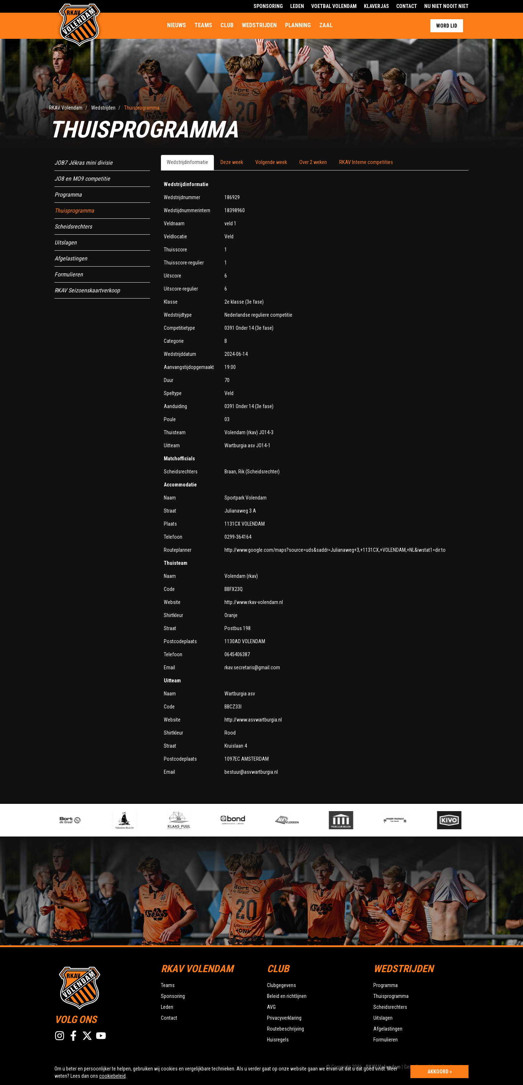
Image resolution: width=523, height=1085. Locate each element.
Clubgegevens (281, 985)
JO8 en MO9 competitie (82, 178)
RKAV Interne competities (366, 162)
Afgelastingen (70, 258)
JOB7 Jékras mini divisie (83, 162)
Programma (68, 194)
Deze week (231, 162)
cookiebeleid (112, 1076)
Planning (298, 25)
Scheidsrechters (73, 226)
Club (227, 25)
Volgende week (271, 162)
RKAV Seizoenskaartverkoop (87, 290)
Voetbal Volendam (334, 6)
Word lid (446, 26)
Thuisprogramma (74, 210)
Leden (297, 6)
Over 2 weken (313, 162)
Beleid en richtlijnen (287, 996)
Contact (406, 6)
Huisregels (278, 1040)
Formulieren (68, 274)
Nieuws (176, 25)
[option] (191, 820)
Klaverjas (376, 6)
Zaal (326, 25)
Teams (203, 25)
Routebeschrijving (285, 1029)
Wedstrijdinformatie (187, 162)
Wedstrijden (259, 25)
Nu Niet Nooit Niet (446, 6)
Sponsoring (268, 6)
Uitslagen (65, 242)
